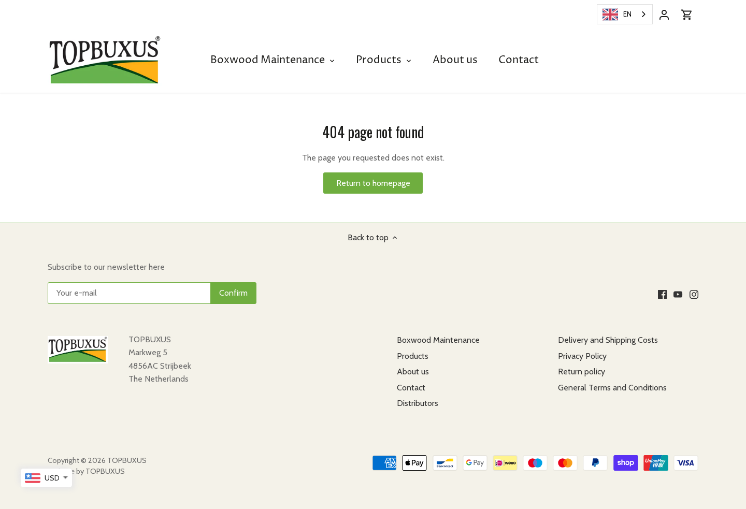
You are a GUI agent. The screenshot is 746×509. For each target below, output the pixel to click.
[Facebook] (662, 293)
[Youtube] (677, 293)
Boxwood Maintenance (438, 340)
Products (412, 356)
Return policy (581, 371)
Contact (411, 387)
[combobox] (625, 14)
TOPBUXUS (127, 460)
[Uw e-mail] (151, 293)
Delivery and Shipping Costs (608, 340)
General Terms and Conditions (612, 387)
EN (617, 14)
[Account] (664, 14)
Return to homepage (373, 183)
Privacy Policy (582, 356)
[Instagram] (694, 293)
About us (413, 371)
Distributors (417, 403)
